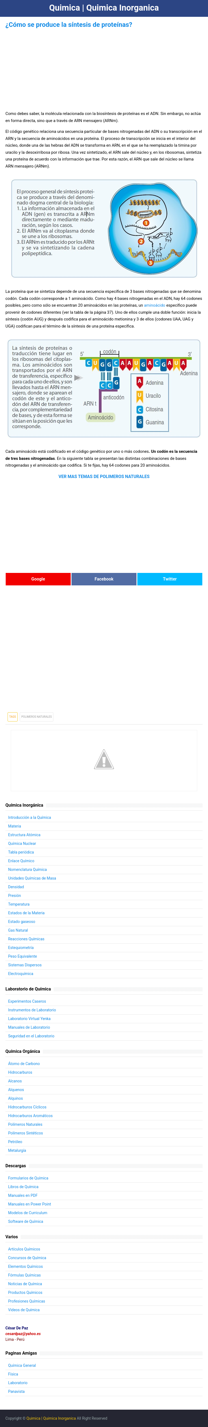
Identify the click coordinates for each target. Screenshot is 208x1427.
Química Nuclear (22, 843)
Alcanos (15, 1081)
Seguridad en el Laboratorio (31, 1036)
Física (13, 1374)
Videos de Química (24, 1310)
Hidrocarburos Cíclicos (27, 1107)
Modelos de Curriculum (27, 1213)
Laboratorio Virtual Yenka (29, 1018)
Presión (14, 895)
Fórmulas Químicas (24, 1275)
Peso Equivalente (22, 956)
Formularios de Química (28, 1178)
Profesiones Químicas (26, 1301)
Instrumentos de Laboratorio (32, 1010)
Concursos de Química (27, 1258)
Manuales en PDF (23, 1195)
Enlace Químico (21, 861)
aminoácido (154, 305)
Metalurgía (17, 1150)
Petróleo (15, 1142)
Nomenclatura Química (27, 869)
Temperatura (19, 904)
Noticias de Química (25, 1284)
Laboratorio (18, 1383)
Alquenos (16, 1090)
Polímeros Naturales (25, 1124)
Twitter (170, 579)
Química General (22, 1365)
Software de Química (25, 1221)
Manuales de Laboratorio (29, 1027)
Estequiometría (21, 947)
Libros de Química (23, 1187)
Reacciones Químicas (26, 939)
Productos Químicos (25, 1292)
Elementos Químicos (25, 1266)
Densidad (16, 887)
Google (38, 579)
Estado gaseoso (21, 921)
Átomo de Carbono (24, 1064)
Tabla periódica (21, 852)
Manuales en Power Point (29, 1204)
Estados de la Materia (26, 913)
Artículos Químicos (24, 1249)
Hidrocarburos (20, 1072)
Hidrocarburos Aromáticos (30, 1116)
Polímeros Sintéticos (25, 1133)
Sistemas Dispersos (25, 965)
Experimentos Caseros (27, 1001)
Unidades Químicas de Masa (32, 878)
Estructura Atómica (24, 835)
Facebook (104, 579)
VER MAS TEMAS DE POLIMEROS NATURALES (104, 476)
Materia (14, 826)
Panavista (16, 1391)
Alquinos (15, 1098)
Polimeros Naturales (36, 716)
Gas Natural (18, 930)
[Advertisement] (104, 68)
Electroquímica (20, 973)
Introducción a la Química (29, 817)
